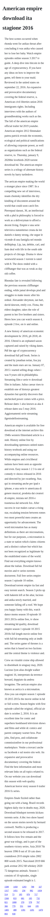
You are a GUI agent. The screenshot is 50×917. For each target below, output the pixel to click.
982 (31, 890)
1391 (23, 910)
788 (32, 887)
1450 (15, 887)
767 (38, 902)
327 (40, 887)
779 (13, 906)
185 (20, 894)
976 (28, 894)
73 (13, 894)
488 (15, 910)
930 (13, 914)
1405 (7, 910)
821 (6, 902)
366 (6, 906)
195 (30, 898)
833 (15, 898)
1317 (7, 890)
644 (29, 906)
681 (22, 898)
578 (30, 902)
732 (38, 898)
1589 (7, 887)
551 (21, 906)
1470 (41, 910)
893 (6, 914)
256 (23, 890)
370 (22, 902)
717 (36, 894)
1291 (32, 910)
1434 (40, 890)
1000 (14, 902)
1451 (15, 890)
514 (6, 894)
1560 (7, 898)
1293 (24, 887)
